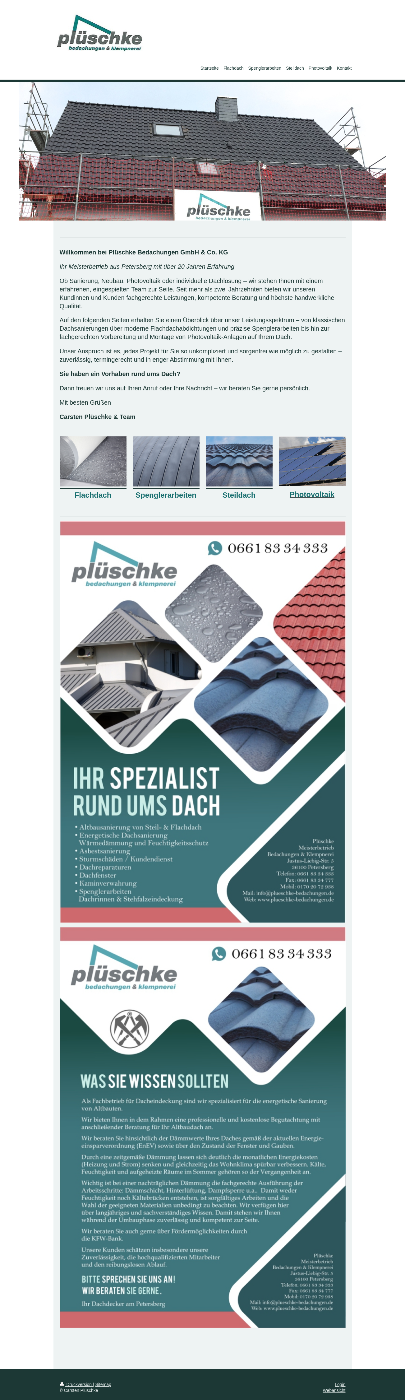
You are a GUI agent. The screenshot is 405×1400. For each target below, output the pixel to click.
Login (340, 1384)
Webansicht (334, 1390)
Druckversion (76, 1384)
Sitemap (103, 1384)
